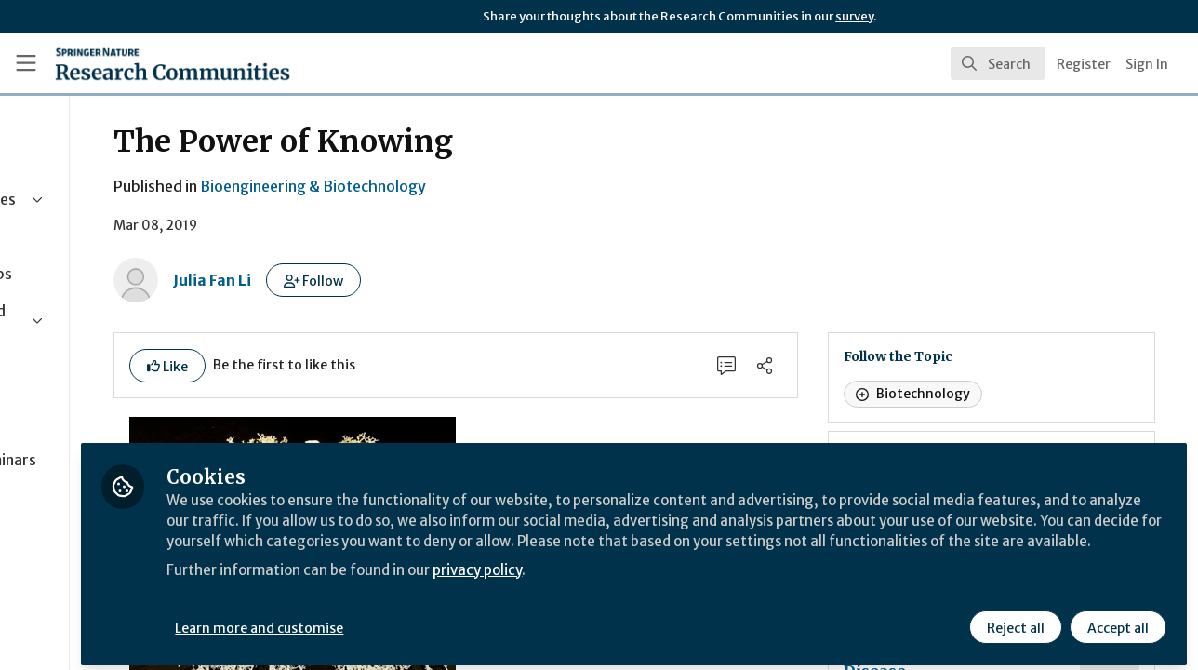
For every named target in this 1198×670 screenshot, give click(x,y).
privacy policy (663, 584)
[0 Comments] (787, 366)
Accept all (1116, 620)
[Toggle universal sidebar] (26, 63)
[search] (998, 63)
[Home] (145, 63)
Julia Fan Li (352, 280)
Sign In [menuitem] (1146, 64)
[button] (453, 280)
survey (854, 16)
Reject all (1014, 620)
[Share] (828, 366)
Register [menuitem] (1084, 64)
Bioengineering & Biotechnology (452, 186)
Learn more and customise (429, 620)
